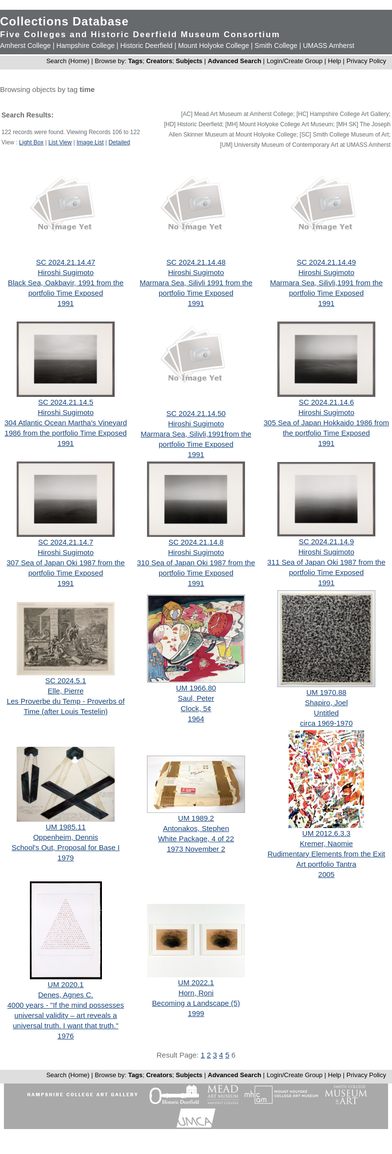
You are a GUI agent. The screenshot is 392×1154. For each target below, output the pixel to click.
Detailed (119, 142)
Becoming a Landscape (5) (196, 1003)
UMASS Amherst (328, 45)
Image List (89, 142)
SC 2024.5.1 (65, 680)
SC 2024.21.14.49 (326, 262)
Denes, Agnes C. (66, 995)
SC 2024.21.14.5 (66, 402)
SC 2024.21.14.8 (196, 542)
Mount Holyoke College (213, 45)
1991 (65, 303)
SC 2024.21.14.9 (326, 541)
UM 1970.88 (326, 692)
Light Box (31, 142)
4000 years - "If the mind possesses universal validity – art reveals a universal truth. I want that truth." (65, 1015)
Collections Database (64, 21)
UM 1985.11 (66, 827)
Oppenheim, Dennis (65, 837)
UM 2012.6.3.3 (326, 833)
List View (60, 142)
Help (334, 61)
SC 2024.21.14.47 (66, 262)
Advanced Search (234, 61)
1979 (65, 858)
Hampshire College (85, 45)
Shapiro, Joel (326, 702)
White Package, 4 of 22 (196, 838)
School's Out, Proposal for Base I (66, 847)
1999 (196, 1013)
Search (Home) (67, 61)
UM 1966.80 (196, 688)
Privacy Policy (366, 61)
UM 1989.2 (196, 818)
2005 (326, 874)
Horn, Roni (196, 993)
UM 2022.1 (196, 982)
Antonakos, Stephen (196, 828)
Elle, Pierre (65, 691)
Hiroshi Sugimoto (66, 272)
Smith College (276, 45)
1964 (196, 719)
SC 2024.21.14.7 (66, 542)
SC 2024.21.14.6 (326, 402)
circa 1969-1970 (326, 723)
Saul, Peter (196, 698)
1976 (65, 1036)
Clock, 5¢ (196, 708)
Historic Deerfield (146, 45)
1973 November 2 (196, 849)
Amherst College (25, 45)
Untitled (326, 713)
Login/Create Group (295, 61)
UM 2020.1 (65, 984)
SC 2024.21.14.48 (196, 262)
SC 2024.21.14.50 (196, 413)
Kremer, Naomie (326, 843)
